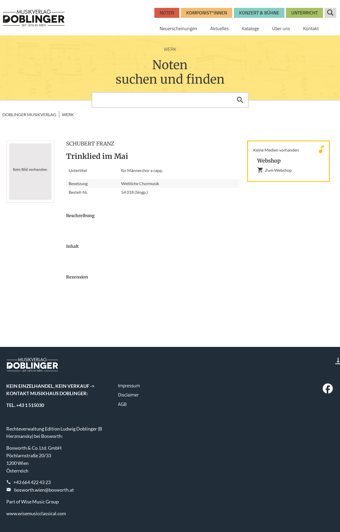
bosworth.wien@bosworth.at (44, 490)
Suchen (240, 100)
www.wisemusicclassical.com (36, 513)
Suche (330, 13)
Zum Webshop (274, 170)
